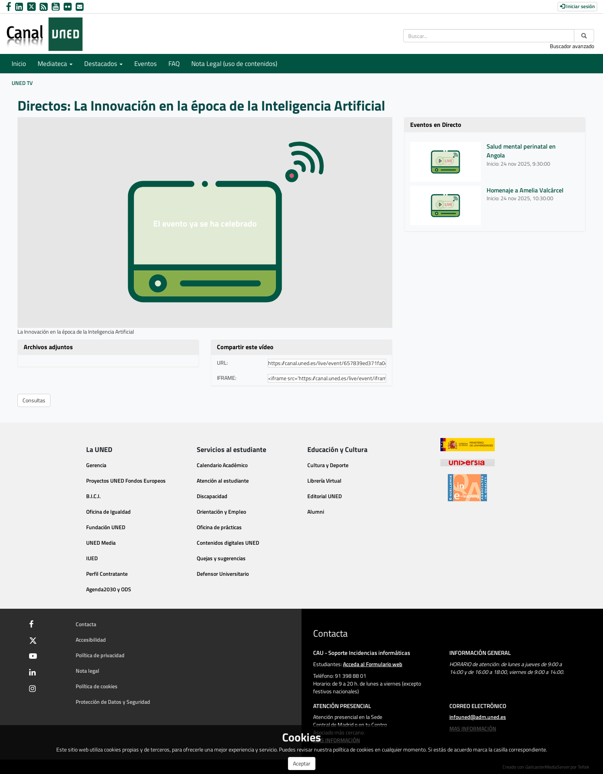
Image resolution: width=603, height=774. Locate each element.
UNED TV (22, 83)
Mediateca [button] (55, 64)
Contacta (86, 624)
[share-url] (327, 363)
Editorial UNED (324, 496)
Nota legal (87, 671)
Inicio (19, 64)
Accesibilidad (91, 639)
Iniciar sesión (577, 6)
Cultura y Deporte (327, 465)
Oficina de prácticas (219, 527)
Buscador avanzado (572, 46)
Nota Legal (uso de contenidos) (234, 64)
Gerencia (96, 465)
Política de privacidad (100, 655)
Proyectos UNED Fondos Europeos (126, 480)
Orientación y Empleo (221, 511)
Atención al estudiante (223, 480)
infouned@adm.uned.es (477, 717)
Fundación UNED (105, 527)
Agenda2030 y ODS (108, 589)
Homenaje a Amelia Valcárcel (525, 190)
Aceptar (301, 763)
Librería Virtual (324, 480)
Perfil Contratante (107, 574)
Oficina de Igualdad (108, 511)
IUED (92, 558)
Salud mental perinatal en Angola (521, 151)
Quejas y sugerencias (221, 558)
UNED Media (101, 543)
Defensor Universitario (223, 574)
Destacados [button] (103, 64)
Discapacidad (212, 496)
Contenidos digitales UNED (228, 543)
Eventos (145, 64)
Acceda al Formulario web (372, 664)
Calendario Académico (222, 465)
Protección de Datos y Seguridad (113, 702)
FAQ (174, 64)
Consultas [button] (34, 400)
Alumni (315, 511)
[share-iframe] (327, 378)
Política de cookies (97, 686)
